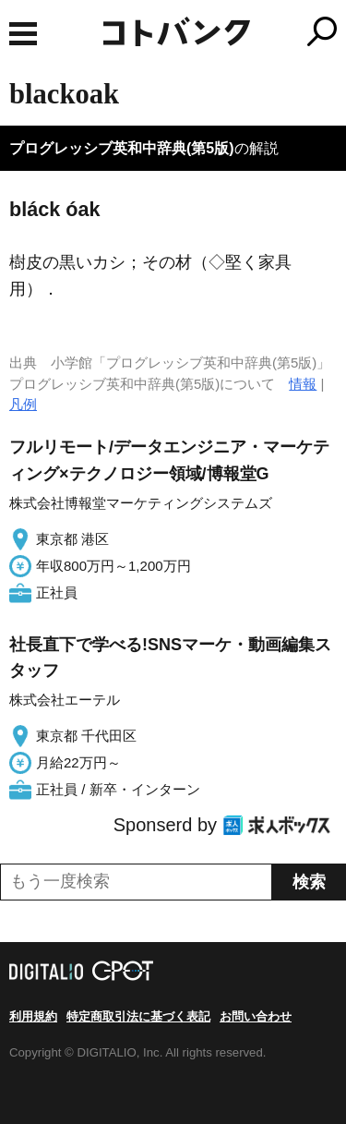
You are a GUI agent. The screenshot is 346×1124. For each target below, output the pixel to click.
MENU (23, 33)
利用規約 (33, 1016)
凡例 (23, 404)
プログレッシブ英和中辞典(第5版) (121, 148)
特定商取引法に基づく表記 (138, 1016)
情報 (302, 384)
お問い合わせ (256, 1016)
